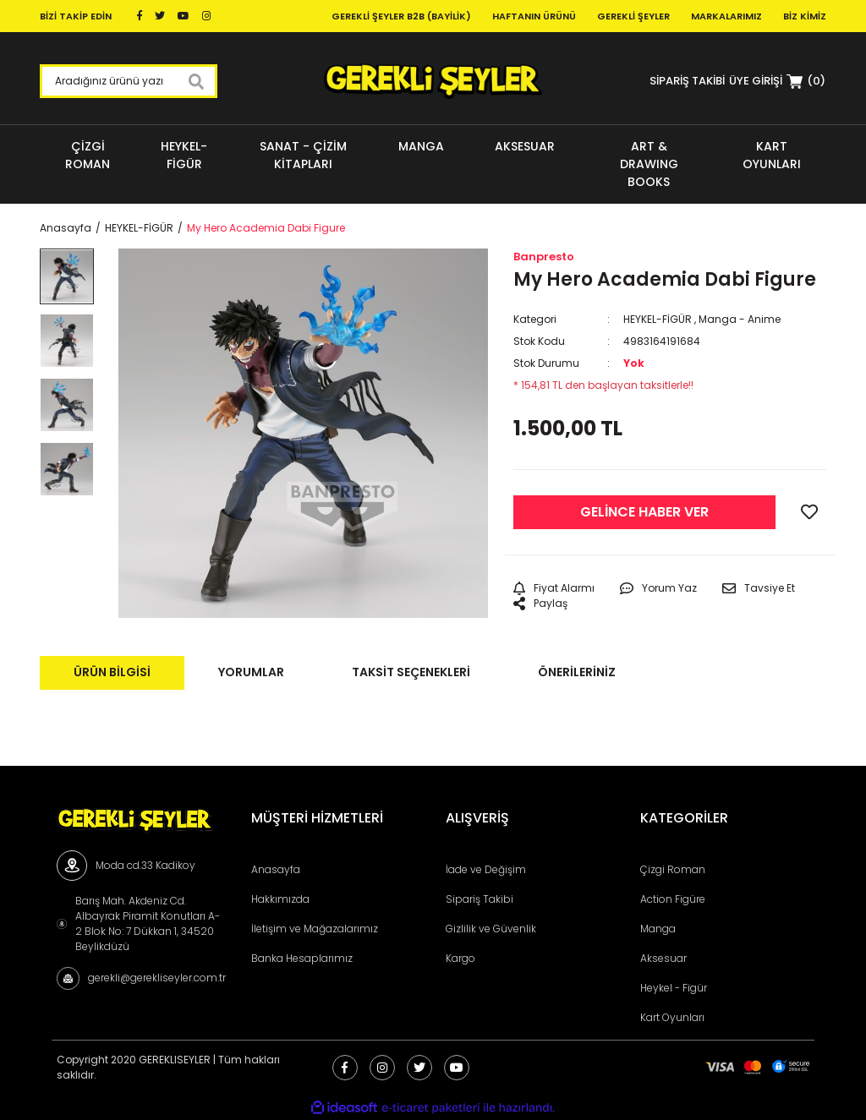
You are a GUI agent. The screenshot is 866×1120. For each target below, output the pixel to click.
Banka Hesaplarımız (302, 958)
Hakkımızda (280, 899)
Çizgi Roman (672, 869)
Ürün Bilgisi (112, 672)
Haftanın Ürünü (534, 16)
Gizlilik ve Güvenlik (491, 928)
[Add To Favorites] (809, 512)
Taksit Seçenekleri (411, 672)
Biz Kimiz (804, 16)
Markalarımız (726, 16)
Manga (658, 928)
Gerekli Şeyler (633, 16)
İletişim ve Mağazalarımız (314, 928)
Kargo (460, 958)
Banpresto (543, 257)
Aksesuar (663, 958)
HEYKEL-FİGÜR (657, 319)
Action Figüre (672, 899)
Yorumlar (251, 672)
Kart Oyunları (672, 1017)
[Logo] (433, 81)
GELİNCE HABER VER (644, 512)
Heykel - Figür (673, 988)
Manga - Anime (740, 319)
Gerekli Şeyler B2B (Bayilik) (401, 16)
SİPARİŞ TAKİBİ (687, 81)
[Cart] (806, 81)
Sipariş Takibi (479, 899)
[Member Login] (756, 81)
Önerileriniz (577, 672)
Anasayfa (275, 869)
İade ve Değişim (486, 869)
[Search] (128, 81)
